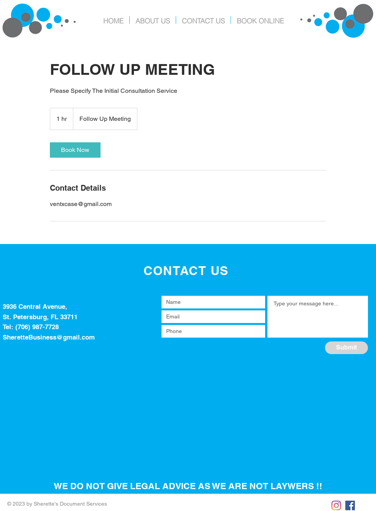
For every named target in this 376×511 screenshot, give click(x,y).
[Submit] (346, 347)
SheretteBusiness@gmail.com (49, 337)
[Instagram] (336, 505)
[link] (75, 150)
